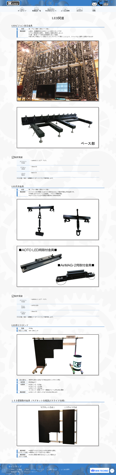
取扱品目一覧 (15, 472)
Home (12, 469)
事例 (20, 469)
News (27, 469)
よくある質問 (65, 469)
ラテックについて (38, 469)
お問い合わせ (53, 469)
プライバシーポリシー (30, 472)
